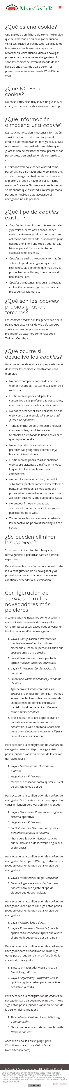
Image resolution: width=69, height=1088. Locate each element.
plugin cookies (60, 1083)
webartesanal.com (17, 1050)
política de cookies (35, 1079)
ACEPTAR (34, 1085)
